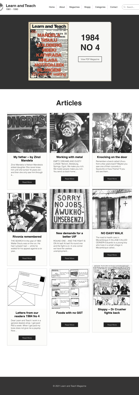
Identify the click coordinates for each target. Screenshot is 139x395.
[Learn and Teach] (21, 5)
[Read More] (27, 182)
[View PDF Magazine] (90, 59)
